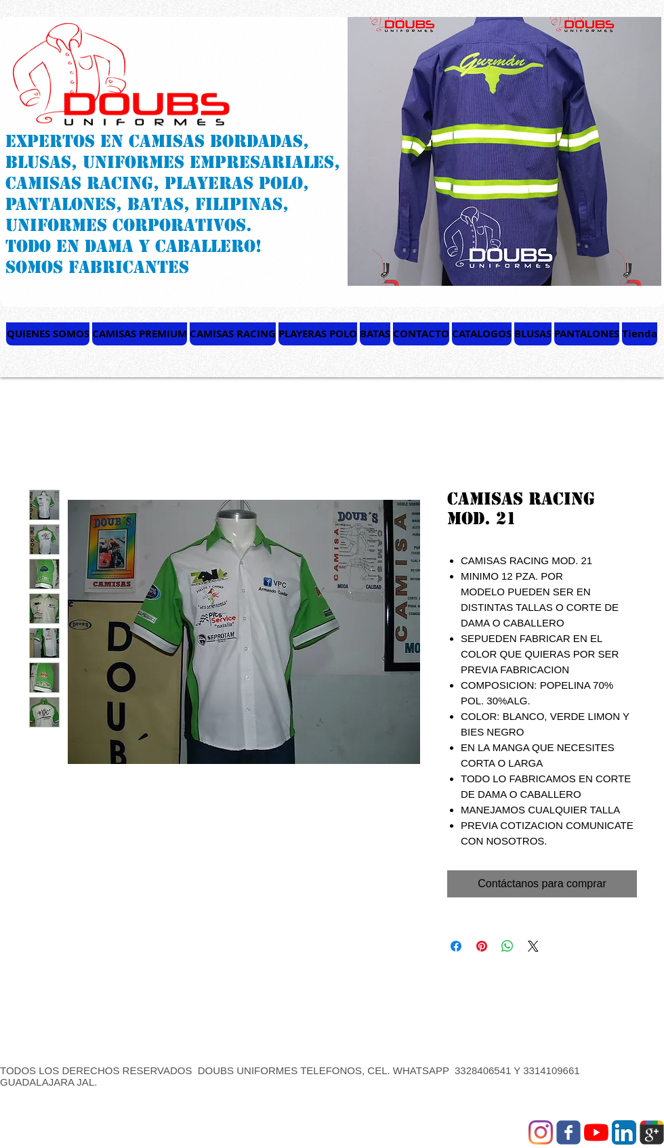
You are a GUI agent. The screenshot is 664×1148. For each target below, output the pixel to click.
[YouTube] (596, 1132)
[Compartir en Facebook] (456, 946)
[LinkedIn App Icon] (624, 1132)
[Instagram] (540, 1132)
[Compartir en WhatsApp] (507, 946)
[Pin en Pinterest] (482, 946)
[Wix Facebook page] (568, 1132)
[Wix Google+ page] (652, 1132)
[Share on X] (533, 946)
